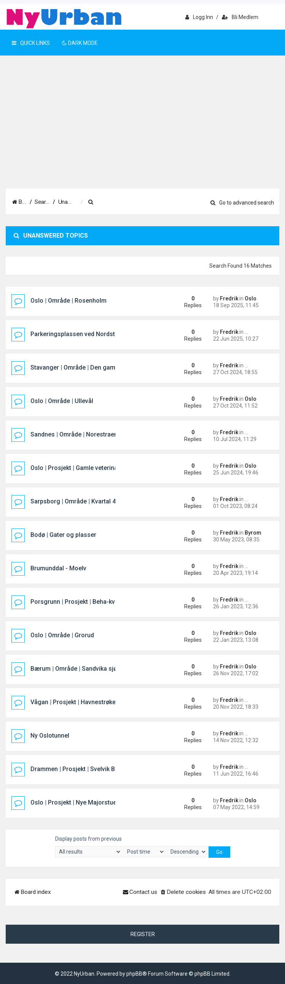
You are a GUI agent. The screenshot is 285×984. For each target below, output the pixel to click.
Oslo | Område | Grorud (62, 635)
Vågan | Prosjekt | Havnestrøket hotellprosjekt (94, 702)
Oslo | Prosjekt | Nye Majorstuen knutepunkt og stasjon (106, 802)
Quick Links (31, 43)
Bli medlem (240, 17)
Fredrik (229, 298)
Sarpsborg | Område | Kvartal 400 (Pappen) (90, 501)
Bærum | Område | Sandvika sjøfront (80, 668)
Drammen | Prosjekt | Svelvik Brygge (80, 769)
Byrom (253, 533)
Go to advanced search (242, 203)
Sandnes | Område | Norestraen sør (79, 434)
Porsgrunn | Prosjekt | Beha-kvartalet (81, 601)
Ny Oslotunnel (49, 735)
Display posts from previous (88, 846)
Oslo (250, 298)
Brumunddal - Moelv (58, 568)
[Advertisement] (142, 131)
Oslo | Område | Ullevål (61, 401)
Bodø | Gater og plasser (63, 534)
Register (143, 934)
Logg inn (199, 17)
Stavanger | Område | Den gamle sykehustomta (95, 367)
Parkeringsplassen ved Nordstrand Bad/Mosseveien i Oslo (112, 334)
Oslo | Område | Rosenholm (68, 300)
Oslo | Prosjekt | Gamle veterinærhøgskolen (90, 467)
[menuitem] (144, 202)
